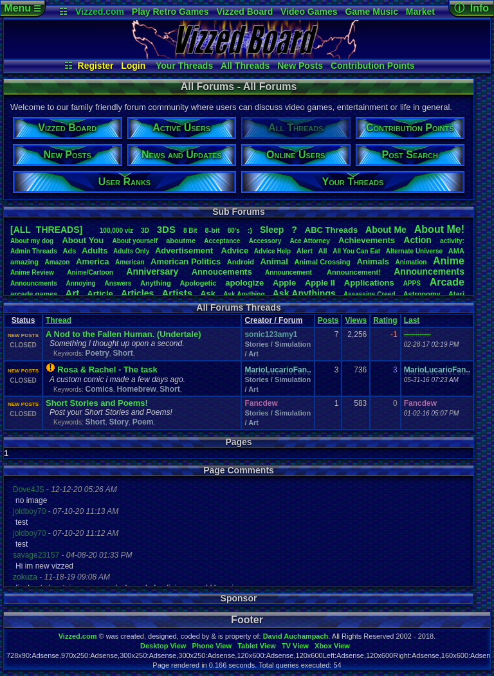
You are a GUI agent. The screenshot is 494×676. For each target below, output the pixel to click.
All (322, 251)
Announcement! (354, 272)
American (130, 262)
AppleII (320, 283)
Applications (369, 283)
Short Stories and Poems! (97, 403)
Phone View (212, 646)
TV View (295, 646)
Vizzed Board (245, 11)
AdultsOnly (131, 251)
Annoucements (222, 272)
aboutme (181, 240)
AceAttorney (309, 240)
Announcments (33, 283)
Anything (155, 283)
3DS (166, 229)
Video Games (308, 11)
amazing (24, 262)
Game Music (371, 11)
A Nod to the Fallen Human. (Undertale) (123, 334)
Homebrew (136, 389)
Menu (22, 8)
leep (272, 229)
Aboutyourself (135, 240)
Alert (305, 251)
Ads (69, 251)
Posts (328, 320)
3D (145, 230)
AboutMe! (439, 229)
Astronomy (422, 294)
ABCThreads (331, 230)
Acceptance (222, 240)
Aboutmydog (31, 240)
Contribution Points (373, 65)
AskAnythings (304, 293)
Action (417, 240)
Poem (143, 421)
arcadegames (33, 294)
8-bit (212, 230)
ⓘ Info (471, 8)
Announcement (289, 272)
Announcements (429, 271)
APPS (412, 283)
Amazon (57, 262)
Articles (137, 293)
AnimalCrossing (322, 262)
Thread (58, 320)
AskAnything (243, 294)
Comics (99, 389)
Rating (385, 320)
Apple (284, 283)
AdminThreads (33, 251)
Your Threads (184, 65)
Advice (235, 250)
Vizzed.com (99, 11)
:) (250, 230)
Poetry (97, 353)
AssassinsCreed (369, 294)
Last (412, 320)
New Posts (300, 65)
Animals (372, 261)
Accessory (265, 240)
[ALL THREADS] (46, 229)
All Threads (245, 65)
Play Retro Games (170, 11)
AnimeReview (32, 272)
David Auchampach (296, 636)
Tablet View (256, 646)
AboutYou (83, 240)
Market (420, 11)
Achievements (366, 240)
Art (73, 293)
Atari (456, 294)
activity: (452, 240)
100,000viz (116, 230)
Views (356, 320)
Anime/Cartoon (90, 272)
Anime (448, 260)
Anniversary (152, 271)
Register (96, 65)
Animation (411, 262)
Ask (207, 293)
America (92, 261)
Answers (118, 283)
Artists (176, 293)
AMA (456, 251)
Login (133, 65)
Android (240, 262)
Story (119, 421)
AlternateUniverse (414, 251)
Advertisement (185, 250)
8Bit (190, 230)
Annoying (81, 283)
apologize (244, 283)
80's (234, 230)
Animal (274, 261)
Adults (94, 250)
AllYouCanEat (356, 251)
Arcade (447, 282)
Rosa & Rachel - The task (107, 369)
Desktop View (163, 646)
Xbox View (332, 646)
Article (100, 293)
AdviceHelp (272, 251)
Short (123, 353)
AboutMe (386, 229)
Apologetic (198, 283)
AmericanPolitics (186, 261)
